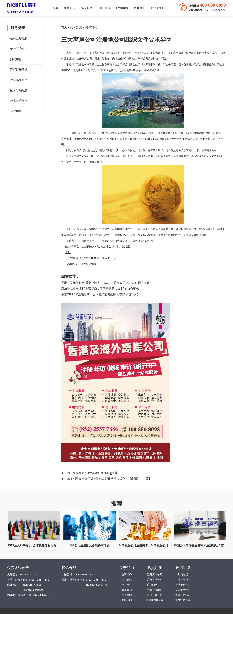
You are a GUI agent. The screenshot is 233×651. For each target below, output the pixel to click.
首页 (55, 8)
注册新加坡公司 (155, 600)
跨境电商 (122, 8)
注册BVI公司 (154, 589)
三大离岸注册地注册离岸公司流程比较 (91, 258)
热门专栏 (183, 574)
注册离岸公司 (154, 574)
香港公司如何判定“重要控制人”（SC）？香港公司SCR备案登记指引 (105, 282)
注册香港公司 (154, 579)
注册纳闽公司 (154, 584)
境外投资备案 (183, 600)
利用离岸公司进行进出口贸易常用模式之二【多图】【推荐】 (112, 478)
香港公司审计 (183, 595)
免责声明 (127, 595)
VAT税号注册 (183, 589)
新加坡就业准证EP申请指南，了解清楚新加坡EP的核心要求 (100, 288)
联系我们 (157, 8)
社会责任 (127, 584)
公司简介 (127, 574)
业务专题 (183, 579)
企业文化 (127, 579)
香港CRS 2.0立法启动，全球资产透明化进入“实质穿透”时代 (99, 294)
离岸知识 (91, 27)
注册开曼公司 (154, 595)
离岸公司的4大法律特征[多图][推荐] (96, 473)
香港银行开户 (183, 584)
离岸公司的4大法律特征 (82, 263)
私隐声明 (127, 600)
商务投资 (76, 27)
